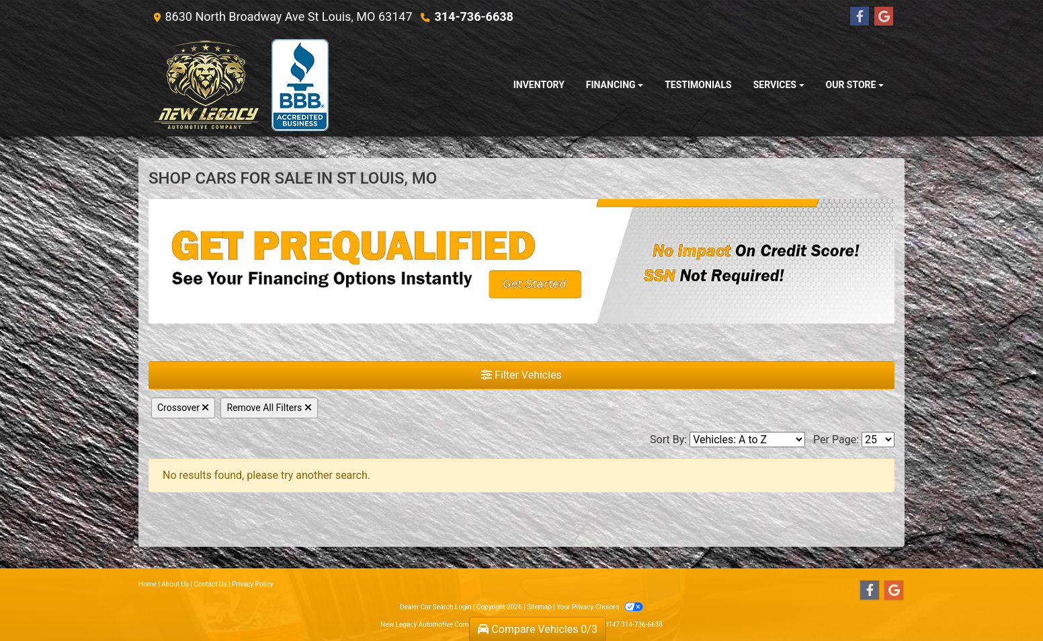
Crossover (183, 407)
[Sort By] (747, 439)
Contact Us (210, 584)
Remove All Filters (268, 407)
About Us (175, 584)
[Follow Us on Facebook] (859, 17)
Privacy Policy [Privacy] (253, 584)
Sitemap (539, 607)
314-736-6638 (473, 16)
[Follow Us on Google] (883, 17)
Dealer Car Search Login (436, 607)
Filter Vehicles (521, 375)
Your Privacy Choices (599, 607)
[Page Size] (878, 439)
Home (147, 584)
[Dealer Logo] (241, 85)
